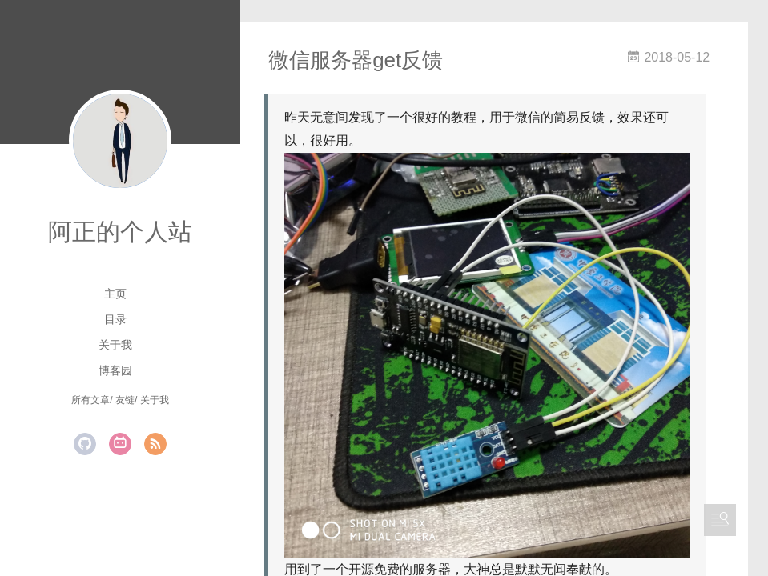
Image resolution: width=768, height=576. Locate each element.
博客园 (115, 370)
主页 (115, 293)
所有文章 (90, 400)
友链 (125, 400)
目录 (115, 319)
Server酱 (347, 557)
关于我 (115, 344)
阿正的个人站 (120, 232)
